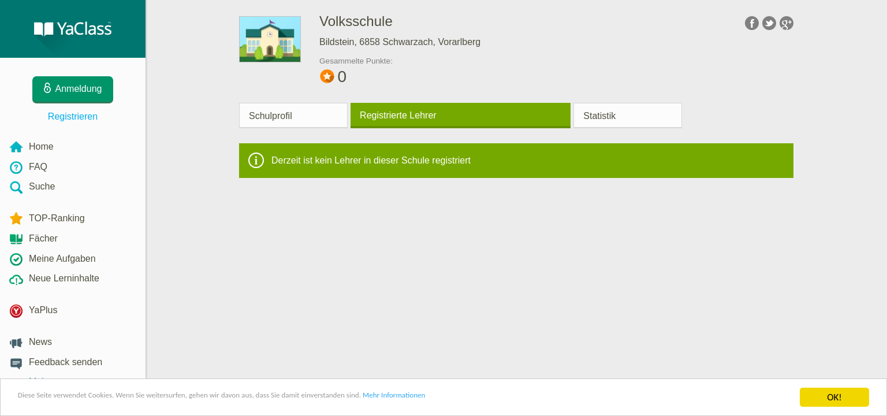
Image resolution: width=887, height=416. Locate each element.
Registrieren (73, 116)
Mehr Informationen (506, 398)
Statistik (599, 116)
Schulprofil (270, 116)
